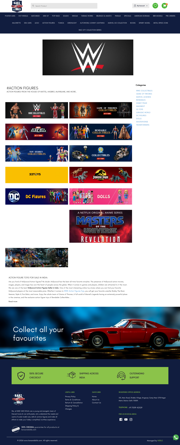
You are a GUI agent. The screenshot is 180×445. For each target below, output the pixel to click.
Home (94, 396)
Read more (13, 301)
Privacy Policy (70, 396)
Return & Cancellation (74, 403)
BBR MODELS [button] (157, 16)
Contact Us (96, 403)
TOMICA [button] (61, 23)
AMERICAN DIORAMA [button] (142, 16)
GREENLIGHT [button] (72, 23)
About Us (95, 400)
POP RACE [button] (56, 16)
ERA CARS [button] (27, 23)
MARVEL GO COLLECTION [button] (117, 23)
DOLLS (138, 119)
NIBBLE (160, 440)
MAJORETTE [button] (16, 23)
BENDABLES (140, 100)
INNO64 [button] (75, 16)
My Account (140, 5)
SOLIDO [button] (66, 16)
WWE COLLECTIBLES (144, 91)
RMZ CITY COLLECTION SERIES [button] (90, 30)
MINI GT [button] (46, 16)
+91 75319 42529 (135, 407)
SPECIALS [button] (127, 16)
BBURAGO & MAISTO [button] (104, 16)
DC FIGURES (141, 115)
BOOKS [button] (132, 23)
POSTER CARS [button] (10, 16)
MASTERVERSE (142, 122)
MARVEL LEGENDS (143, 97)
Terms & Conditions (72, 400)
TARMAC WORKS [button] (87, 16)
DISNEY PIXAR (141, 103)
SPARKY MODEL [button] (144, 23)
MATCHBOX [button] (35, 16)
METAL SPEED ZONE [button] (160, 23)
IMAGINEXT (140, 106)
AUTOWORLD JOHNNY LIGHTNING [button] (92, 23)
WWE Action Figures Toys (74, 291)
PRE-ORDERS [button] (170, 16)
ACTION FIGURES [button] (48, 23)
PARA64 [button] (118, 16)
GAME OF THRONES (144, 94)
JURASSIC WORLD (143, 112)
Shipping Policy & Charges (72, 407)
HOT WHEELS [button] (23, 16)
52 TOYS (139, 109)
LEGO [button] (37, 23)
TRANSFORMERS (142, 125)
